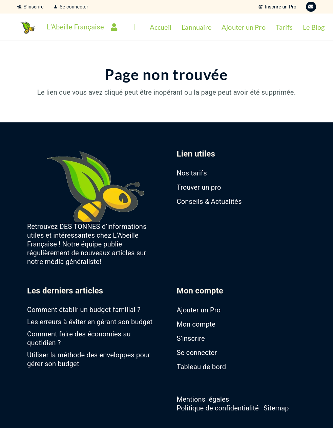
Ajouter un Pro (199, 310)
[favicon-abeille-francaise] (27, 27)
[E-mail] (311, 7)
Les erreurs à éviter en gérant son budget (89, 322)
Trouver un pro (199, 187)
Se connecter (197, 353)
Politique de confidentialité (218, 408)
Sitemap (276, 408)
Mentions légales (203, 399)
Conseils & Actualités (209, 201)
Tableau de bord (201, 367)
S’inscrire (191, 338)
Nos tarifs (192, 173)
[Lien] (115, 27)
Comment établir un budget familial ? (84, 310)
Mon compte (196, 324)
